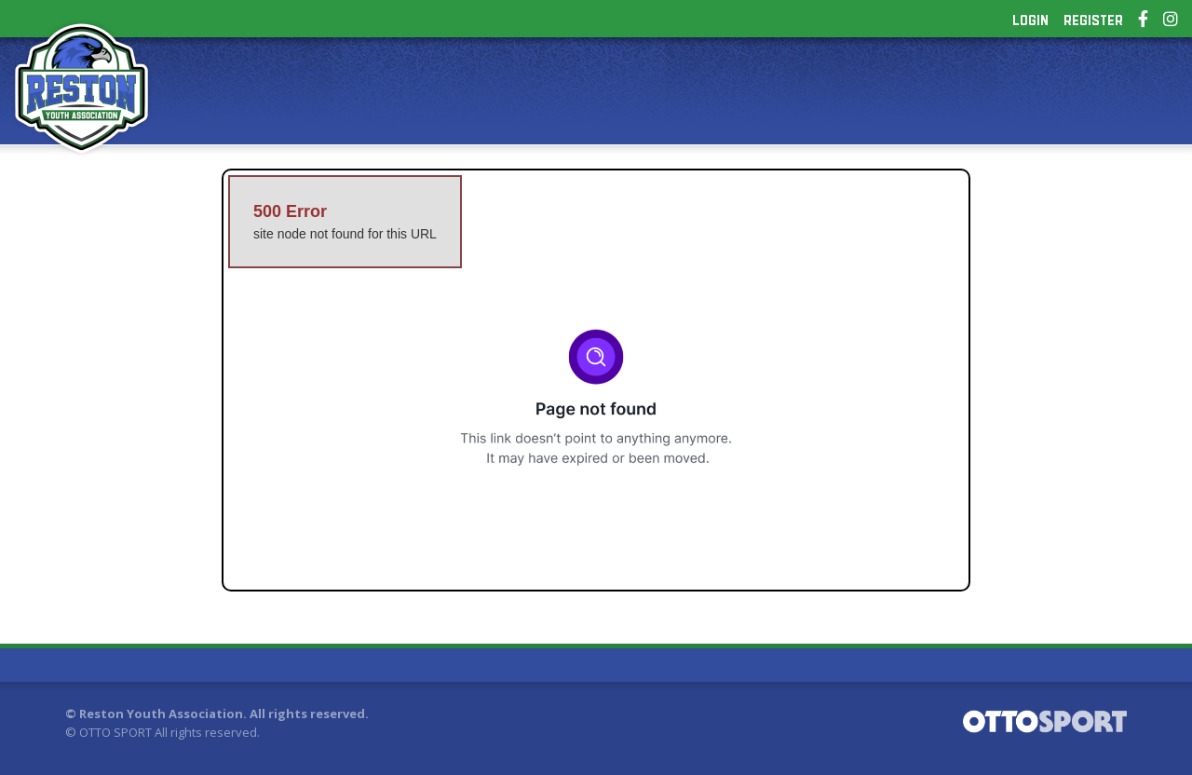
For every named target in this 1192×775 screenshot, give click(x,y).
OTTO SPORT (115, 732)
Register (1093, 20)
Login (1030, 20)
